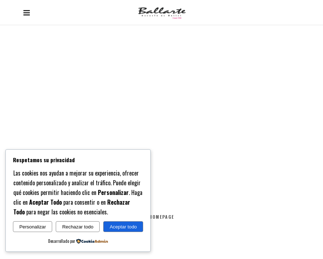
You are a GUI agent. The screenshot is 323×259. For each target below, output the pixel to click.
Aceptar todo (123, 227)
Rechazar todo (78, 227)
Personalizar (32, 227)
